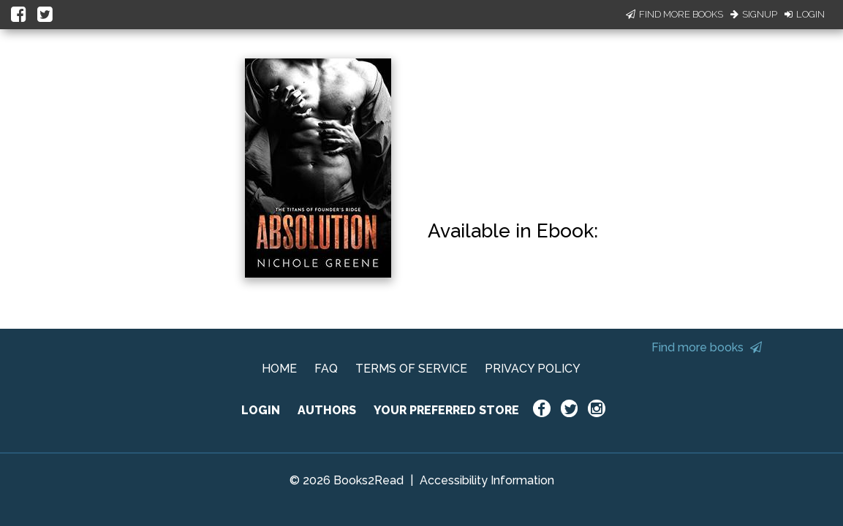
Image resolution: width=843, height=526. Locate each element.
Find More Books (674, 14)
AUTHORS (327, 410)
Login (805, 14)
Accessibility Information (487, 480)
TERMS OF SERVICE (411, 369)
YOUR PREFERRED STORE (446, 410)
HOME (279, 369)
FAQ (326, 369)
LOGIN (260, 410)
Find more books (706, 347)
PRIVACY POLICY (533, 369)
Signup (753, 14)
